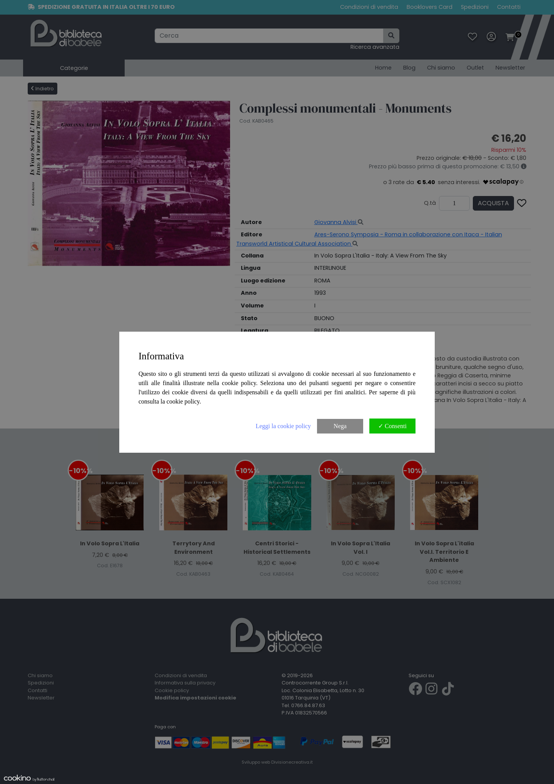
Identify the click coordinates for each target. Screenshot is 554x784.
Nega (340, 426)
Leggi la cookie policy (283, 426)
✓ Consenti (392, 426)
